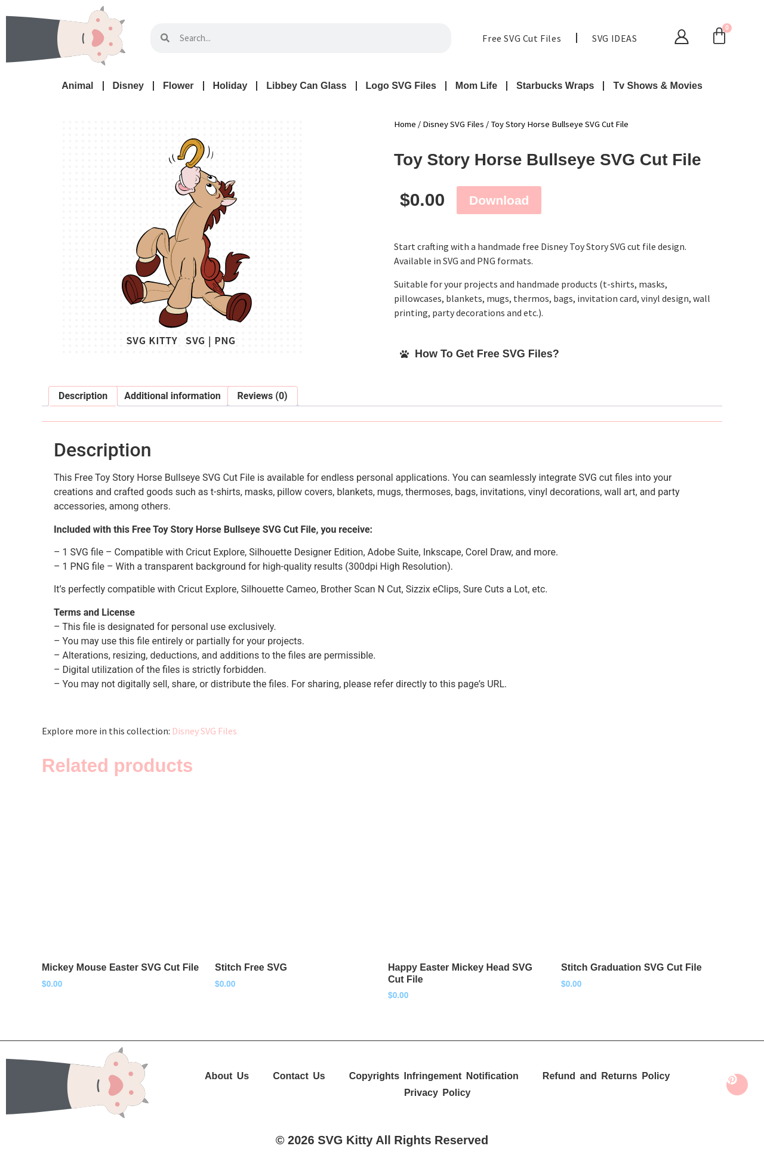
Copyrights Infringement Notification (434, 1076)
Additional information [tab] (172, 395)
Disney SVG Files (453, 124)
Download (499, 200)
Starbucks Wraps (555, 86)
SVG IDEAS (614, 38)
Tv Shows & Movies (657, 86)
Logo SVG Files (401, 86)
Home (405, 124)
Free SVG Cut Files (521, 38)
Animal (77, 86)
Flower (178, 86)
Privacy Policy (437, 1093)
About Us (227, 1076)
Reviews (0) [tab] (263, 395)
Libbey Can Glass (306, 86)
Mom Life (476, 86)
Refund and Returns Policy (606, 1076)
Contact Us (299, 1076)
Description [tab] (82, 395)
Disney (128, 86)
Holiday (230, 86)
